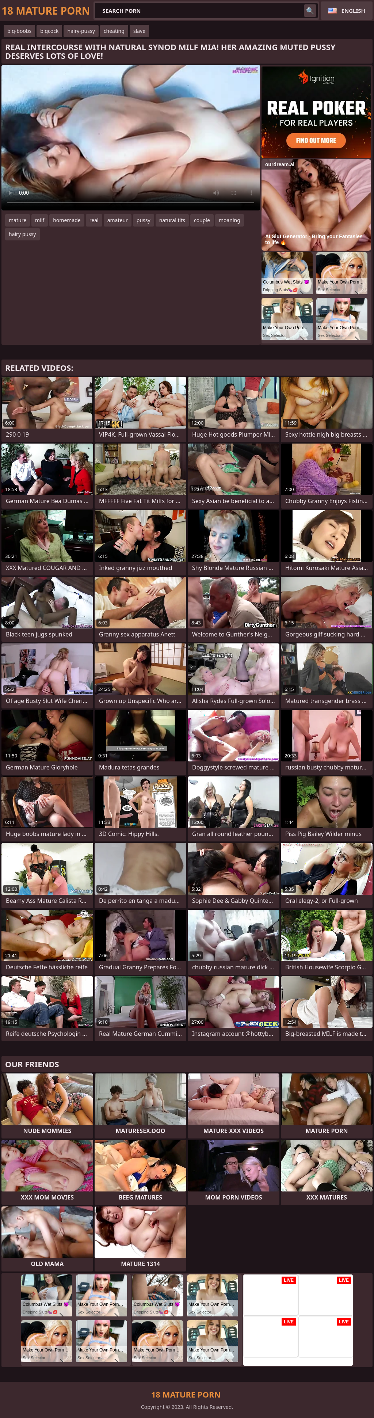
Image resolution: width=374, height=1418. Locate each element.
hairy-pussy (81, 30)
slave (139, 30)
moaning (229, 220)
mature (17, 220)
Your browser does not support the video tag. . (130, 137)
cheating (114, 30)
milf (39, 220)
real (94, 220)
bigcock (49, 30)
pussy (143, 220)
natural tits (172, 220)
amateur (117, 220)
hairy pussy (22, 234)
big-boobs (19, 30)
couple (202, 220)
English (353, 10)
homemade (67, 220)
